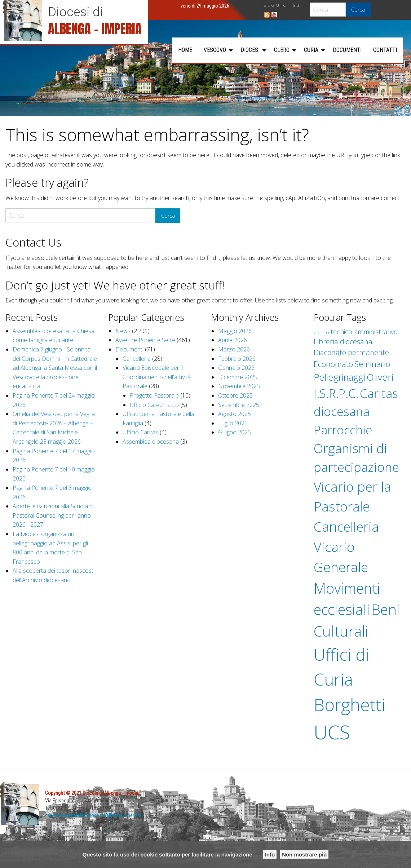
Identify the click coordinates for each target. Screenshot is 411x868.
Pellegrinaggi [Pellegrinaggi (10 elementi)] (339, 377)
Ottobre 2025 (235, 395)
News (123, 331)
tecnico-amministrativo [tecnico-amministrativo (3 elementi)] (364, 331)
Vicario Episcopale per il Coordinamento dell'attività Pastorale (157, 377)
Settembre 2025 (238, 405)
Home (185, 49)
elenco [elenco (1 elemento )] (321, 332)
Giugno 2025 (234, 432)
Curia (311, 49)
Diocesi (250, 49)
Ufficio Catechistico (154, 405)
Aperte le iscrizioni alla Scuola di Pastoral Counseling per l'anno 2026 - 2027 (53, 515)
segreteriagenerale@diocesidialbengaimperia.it (93, 815)
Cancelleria (137, 359)
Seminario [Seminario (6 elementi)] (372, 363)
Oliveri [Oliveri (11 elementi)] (380, 377)
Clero (282, 49)
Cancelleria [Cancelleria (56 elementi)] (346, 526)
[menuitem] (185, 50)
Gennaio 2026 (236, 368)
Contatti (385, 49)
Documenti (347, 49)
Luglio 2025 (233, 423)
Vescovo (215, 49)
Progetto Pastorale (154, 395)
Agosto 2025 (234, 414)
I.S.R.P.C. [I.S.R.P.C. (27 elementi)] (336, 393)
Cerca (358, 9)
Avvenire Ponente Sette (145, 340)
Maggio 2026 (235, 331)
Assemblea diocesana (151, 442)
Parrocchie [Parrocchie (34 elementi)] (343, 429)
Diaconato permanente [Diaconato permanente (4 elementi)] (351, 352)
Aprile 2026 (232, 340)
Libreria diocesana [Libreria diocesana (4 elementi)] (343, 341)
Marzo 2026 (234, 349)
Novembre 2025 (239, 386)
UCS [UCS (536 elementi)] (332, 732)
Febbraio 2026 (237, 359)
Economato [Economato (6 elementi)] (333, 363)
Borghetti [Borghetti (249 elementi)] (349, 704)
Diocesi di (75, 11)
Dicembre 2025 (237, 377)
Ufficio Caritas (140, 432)
